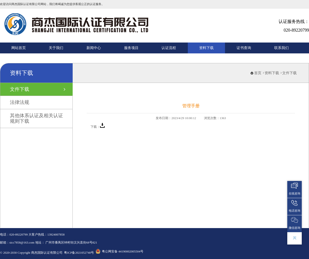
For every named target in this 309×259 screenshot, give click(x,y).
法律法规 (19, 102)
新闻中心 (93, 48)
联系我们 (281, 48)
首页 (257, 73)
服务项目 (131, 48)
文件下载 (19, 89)
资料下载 (206, 48)
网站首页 (18, 48)
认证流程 (169, 48)
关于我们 (56, 48)
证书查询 (244, 48)
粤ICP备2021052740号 (79, 252)
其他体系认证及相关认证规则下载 (36, 118)
